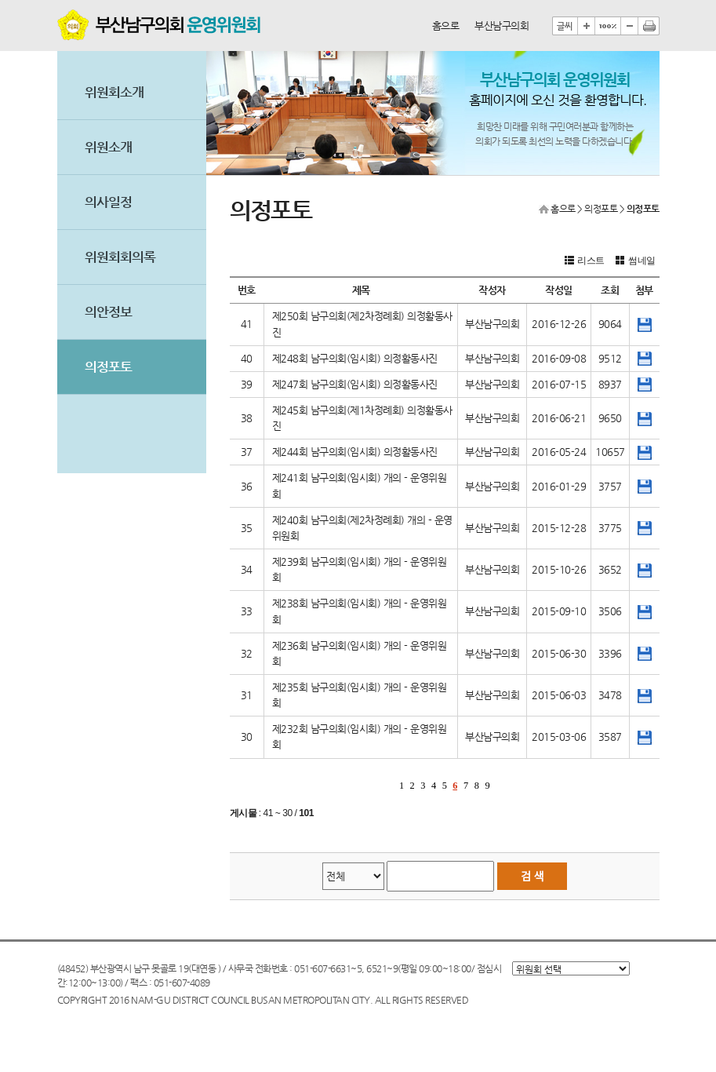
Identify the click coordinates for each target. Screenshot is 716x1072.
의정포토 (108, 366)
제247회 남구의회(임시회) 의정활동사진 (355, 384)
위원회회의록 (120, 257)
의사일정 (108, 202)
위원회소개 (114, 92)
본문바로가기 (57, 0)
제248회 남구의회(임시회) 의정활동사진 (355, 358)
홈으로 (446, 25)
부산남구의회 (501, 25)
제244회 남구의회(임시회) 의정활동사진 (355, 452)
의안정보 (108, 311)
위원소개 (108, 147)
